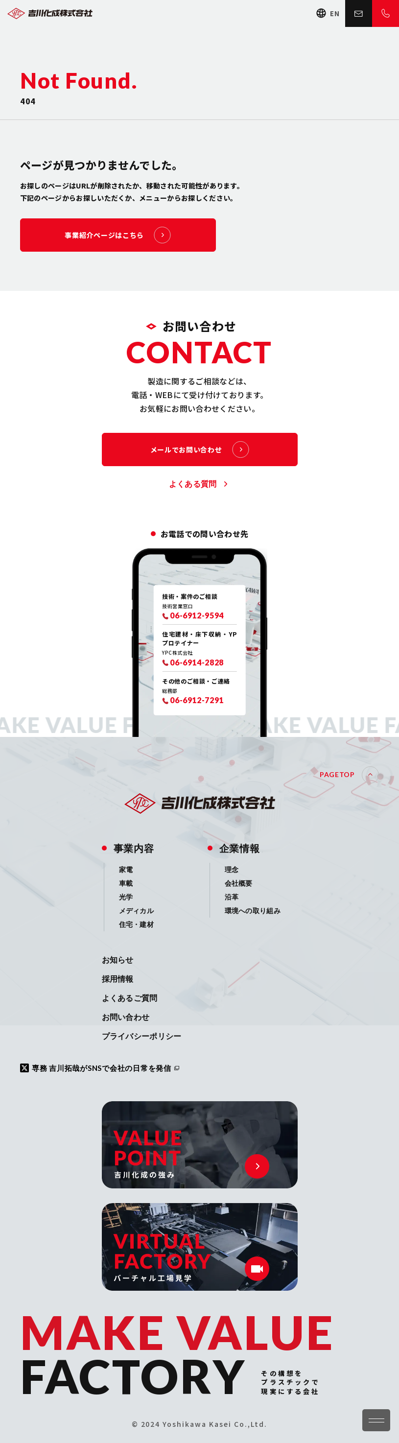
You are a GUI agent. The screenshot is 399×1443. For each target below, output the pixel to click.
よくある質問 (193, 484)
